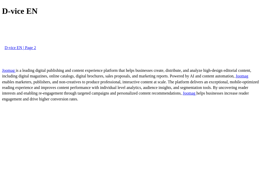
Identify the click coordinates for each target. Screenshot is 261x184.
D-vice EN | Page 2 (20, 47)
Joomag (9, 70)
